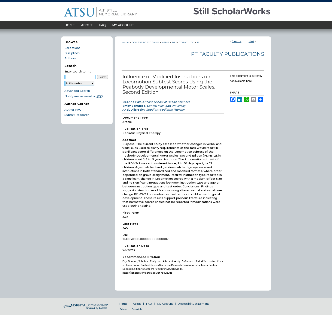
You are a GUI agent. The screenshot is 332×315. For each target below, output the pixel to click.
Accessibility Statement (193, 303)
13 (198, 42)
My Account (165, 303)
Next (251, 41)
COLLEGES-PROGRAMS (145, 42)
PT (173, 42)
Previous (236, 41)
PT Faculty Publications (227, 54)
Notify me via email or (83, 96)
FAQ (149, 303)
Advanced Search (77, 90)
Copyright (137, 309)
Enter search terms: (77, 71)
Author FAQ (73, 109)
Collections (72, 48)
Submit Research (76, 114)
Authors (70, 58)
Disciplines (72, 53)
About (137, 303)
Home (125, 42)
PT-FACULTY (186, 42)
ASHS (165, 42)
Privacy (123, 309)
